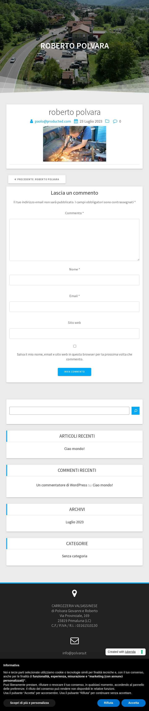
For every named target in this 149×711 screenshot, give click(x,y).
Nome (74, 269)
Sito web (74, 322)
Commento (74, 213)
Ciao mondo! (74, 448)
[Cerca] (136, 411)
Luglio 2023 (75, 521)
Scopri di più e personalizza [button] (29, 702)
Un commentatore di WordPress (61, 485)
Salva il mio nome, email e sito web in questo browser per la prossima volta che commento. (74, 356)
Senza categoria (74, 556)
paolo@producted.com (53, 121)
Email (74, 296)
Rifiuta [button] (108, 702)
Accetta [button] (133, 702)
